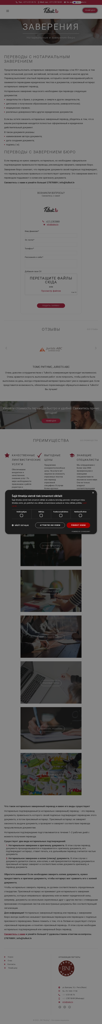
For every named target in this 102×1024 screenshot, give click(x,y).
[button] (20, 525)
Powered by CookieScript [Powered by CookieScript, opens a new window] (81, 531)
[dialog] (51, 512)
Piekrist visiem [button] (78, 525)
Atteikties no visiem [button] (50, 525)
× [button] (93, 493)
